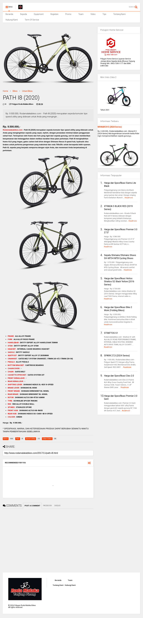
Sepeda (23, 14)
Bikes (15, 91)
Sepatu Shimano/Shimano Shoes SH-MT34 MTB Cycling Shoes (120, 257)
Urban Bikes (27, 91)
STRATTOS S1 (111, 333)
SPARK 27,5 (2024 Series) (117, 355)
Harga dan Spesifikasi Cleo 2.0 (119, 375)
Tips (104, 14)
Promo (68, 14)
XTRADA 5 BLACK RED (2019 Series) (118, 208)
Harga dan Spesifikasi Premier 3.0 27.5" (120, 231)
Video (93, 14)
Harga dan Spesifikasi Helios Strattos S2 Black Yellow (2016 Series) (119, 281)
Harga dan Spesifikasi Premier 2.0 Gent (120, 397)
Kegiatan (54, 14)
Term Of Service (32, 20)
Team (81, 14)
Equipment (39, 14)
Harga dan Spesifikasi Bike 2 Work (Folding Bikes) (118, 309)
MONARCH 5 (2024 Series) (110, 127)
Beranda (9, 14)
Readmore (129, 198)
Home (5, 91)
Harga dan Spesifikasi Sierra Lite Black (120, 184)
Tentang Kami (119, 14)
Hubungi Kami (12, 20)
